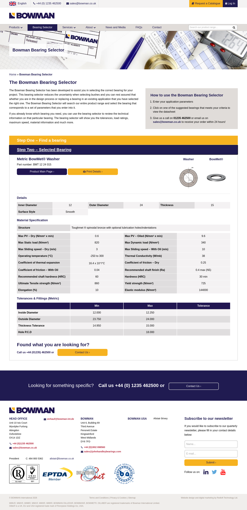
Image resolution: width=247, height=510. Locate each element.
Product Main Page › (42, 171)
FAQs (139, 27)
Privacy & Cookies (118, 498)
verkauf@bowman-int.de (59, 419)
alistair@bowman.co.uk (62, 458)
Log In (230, 3)
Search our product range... (204, 27)
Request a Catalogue (206, 3)
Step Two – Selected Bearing (44, 149)
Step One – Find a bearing (41, 140)
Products (14, 27)
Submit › (211, 462)
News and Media (116, 27)
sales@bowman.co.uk (167, 121)
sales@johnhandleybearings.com (101, 451)
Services (67, 27)
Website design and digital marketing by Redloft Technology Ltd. (209, 498)
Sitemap (132, 498)
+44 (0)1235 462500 (21, 443)
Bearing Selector (42, 27)
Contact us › (82, 352)
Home (12, 74)
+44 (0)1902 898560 (93, 447)
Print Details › (92, 171)
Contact (156, 27)
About (89, 27)
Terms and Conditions (99, 498)
